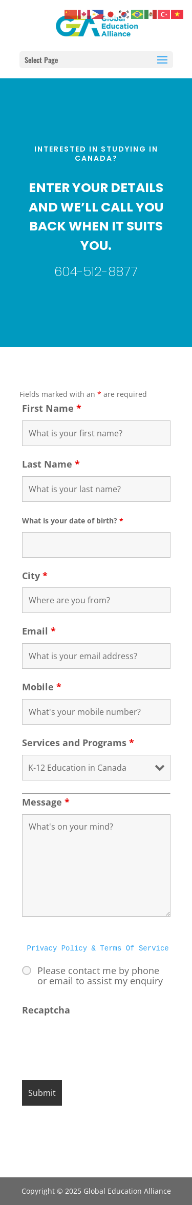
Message (46, 802)
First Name (51, 408)
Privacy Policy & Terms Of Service (98, 948)
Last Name (51, 464)
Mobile (41, 687)
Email (39, 631)
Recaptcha (46, 1010)
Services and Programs (78, 742)
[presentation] (100, 1042)
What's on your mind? (96, 865)
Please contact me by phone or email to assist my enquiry (100, 975)
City (35, 575)
